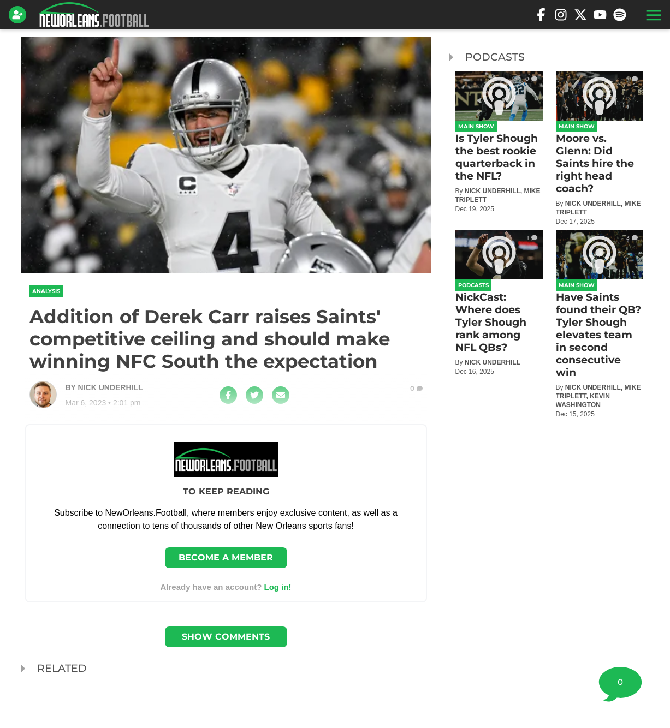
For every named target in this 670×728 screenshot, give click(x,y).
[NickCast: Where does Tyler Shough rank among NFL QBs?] (499, 303)
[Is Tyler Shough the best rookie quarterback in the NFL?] (499, 142)
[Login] (20, 15)
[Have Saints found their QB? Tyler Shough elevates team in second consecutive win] (599, 324)
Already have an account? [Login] (225, 587)
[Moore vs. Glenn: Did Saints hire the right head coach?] (599, 148)
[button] (652, 15)
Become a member (226, 557)
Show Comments (226, 636)
